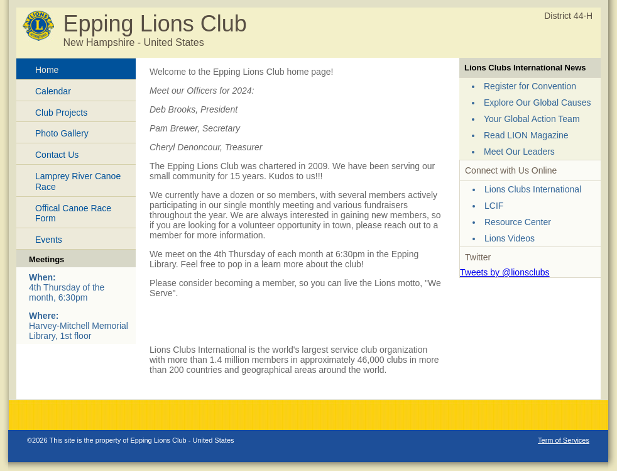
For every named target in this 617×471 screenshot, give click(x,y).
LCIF (493, 206)
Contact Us (57, 155)
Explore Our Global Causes (537, 102)
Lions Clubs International (532, 189)
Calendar (53, 91)
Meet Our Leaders (519, 152)
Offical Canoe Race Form (73, 213)
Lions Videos (509, 238)
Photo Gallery (62, 133)
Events (48, 240)
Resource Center (517, 222)
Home (46, 70)
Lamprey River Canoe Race (78, 181)
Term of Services (563, 440)
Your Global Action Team (532, 119)
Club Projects (61, 113)
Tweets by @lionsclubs (505, 272)
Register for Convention (530, 86)
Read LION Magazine (526, 135)
